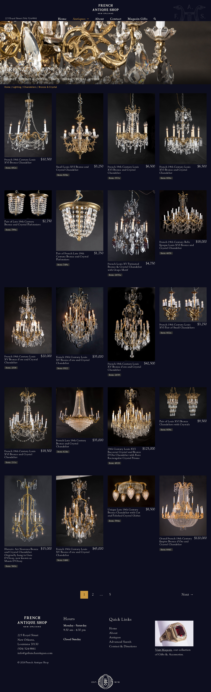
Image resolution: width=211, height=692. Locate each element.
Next (187, 594)
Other (94, 79)
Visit (163, 649)
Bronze (10, 79)
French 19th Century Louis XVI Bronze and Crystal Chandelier (123, 169)
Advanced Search (120, 641)
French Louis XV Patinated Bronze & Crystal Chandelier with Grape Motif (125, 266)
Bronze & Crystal (33, 79)
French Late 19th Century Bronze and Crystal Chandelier (71, 443)
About (113, 633)
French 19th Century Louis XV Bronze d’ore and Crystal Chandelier (21, 359)
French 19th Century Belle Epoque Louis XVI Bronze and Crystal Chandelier (176, 245)
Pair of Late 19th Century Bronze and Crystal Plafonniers (22, 223)
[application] (87, 19)
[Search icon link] (155, 19)
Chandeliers (29, 87)
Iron (55, 79)
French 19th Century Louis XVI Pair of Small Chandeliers (177, 326)
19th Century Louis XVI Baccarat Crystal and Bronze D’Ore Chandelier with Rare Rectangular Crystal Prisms (124, 453)
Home (7, 87)
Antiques (115, 637)
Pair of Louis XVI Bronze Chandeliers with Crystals (174, 423)
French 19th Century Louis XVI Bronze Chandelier (20, 161)
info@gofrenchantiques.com (35, 653)
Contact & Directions (123, 646)
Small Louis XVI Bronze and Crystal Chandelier (72, 168)
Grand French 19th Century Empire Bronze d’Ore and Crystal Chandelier (175, 541)
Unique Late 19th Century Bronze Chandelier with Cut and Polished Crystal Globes (124, 512)
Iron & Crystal (74, 79)
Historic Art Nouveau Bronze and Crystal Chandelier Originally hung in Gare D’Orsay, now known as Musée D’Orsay (21, 555)
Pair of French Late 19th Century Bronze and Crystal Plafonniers (72, 256)
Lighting (17, 87)
